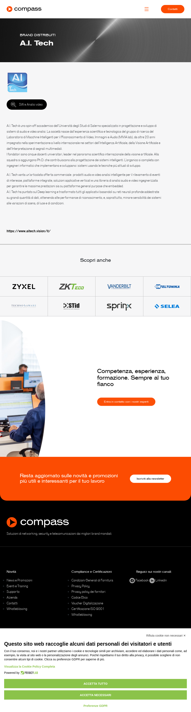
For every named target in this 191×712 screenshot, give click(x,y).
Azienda (12, 597)
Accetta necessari (95, 695)
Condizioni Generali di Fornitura (92, 580)
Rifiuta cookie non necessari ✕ (166, 635)
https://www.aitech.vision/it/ (29, 231)
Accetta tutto (95, 683)
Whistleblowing (17, 608)
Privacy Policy (80, 586)
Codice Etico (79, 597)
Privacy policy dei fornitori (88, 591)
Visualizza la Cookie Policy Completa (29, 666)
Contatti (173, 9)
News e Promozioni (19, 580)
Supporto (13, 591)
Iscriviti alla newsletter (150, 478)
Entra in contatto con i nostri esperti (126, 406)
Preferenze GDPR (95, 705)
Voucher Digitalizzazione (87, 603)
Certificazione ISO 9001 (87, 608)
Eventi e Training (17, 586)
